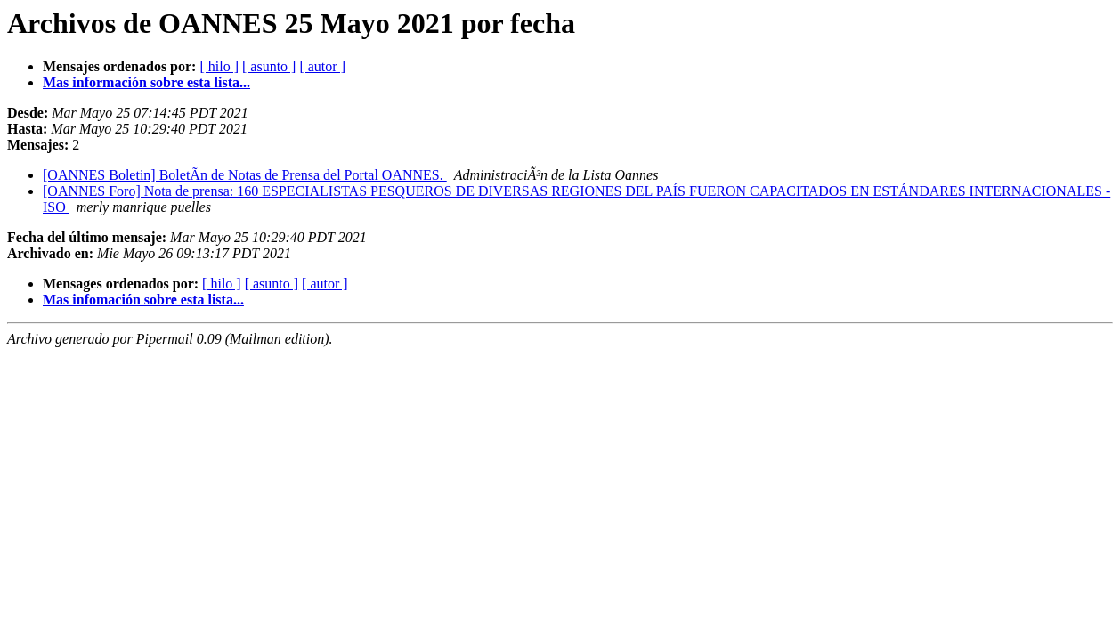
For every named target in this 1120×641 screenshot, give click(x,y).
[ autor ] (322, 66)
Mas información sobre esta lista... (146, 82)
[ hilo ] (219, 66)
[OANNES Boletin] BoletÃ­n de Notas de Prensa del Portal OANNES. (245, 175)
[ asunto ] (269, 66)
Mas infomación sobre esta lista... (143, 299)
